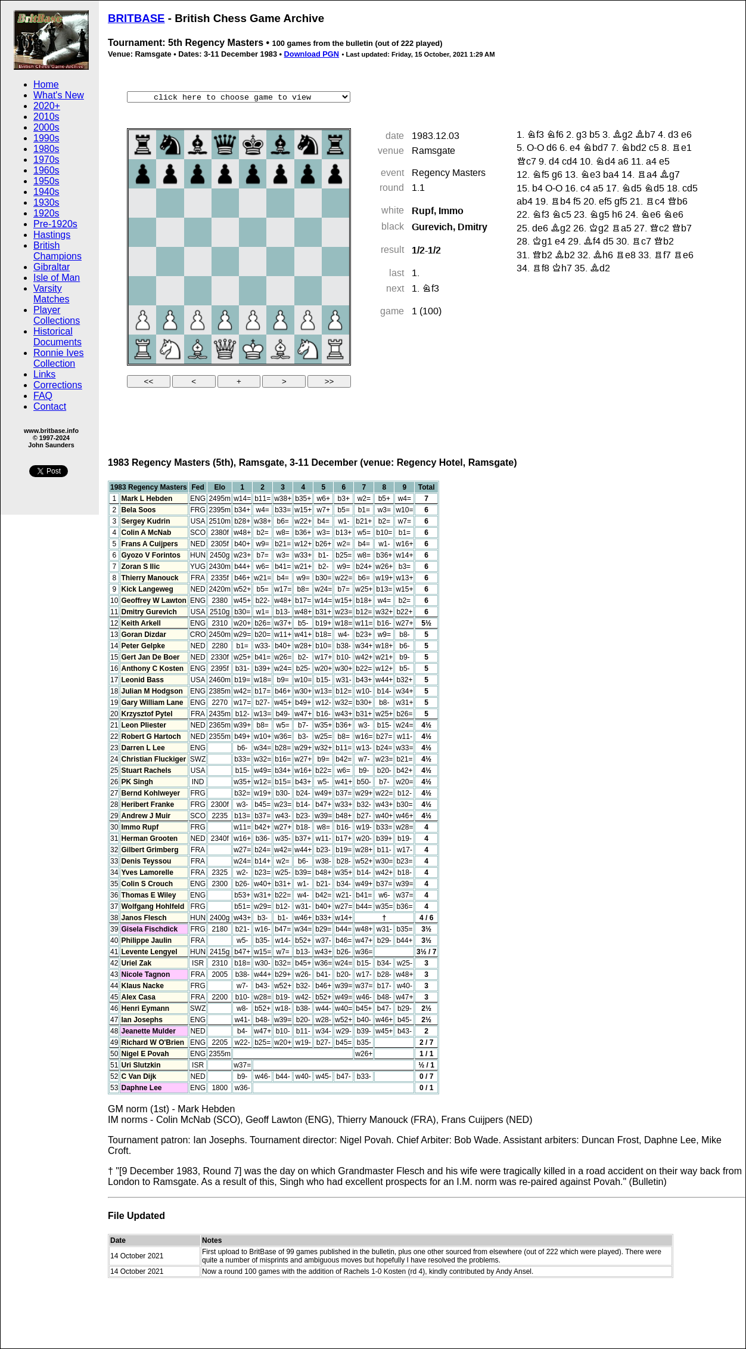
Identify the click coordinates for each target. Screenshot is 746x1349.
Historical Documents (57, 336)
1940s (46, 192)
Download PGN (311, 53)
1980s (46, 149)
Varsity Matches (51, 293)
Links (44, 374)
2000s (46, 127)
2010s (46, 117)
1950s (46, 181)
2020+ (46, 106)
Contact (49, 406)
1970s (46, 159)
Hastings (51, 235)
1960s (46, 170)
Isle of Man (56, 278)
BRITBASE (136, 18)
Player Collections (56, 315)
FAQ (42, 396)
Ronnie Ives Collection (58, 358)
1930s (46, 202)
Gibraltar (51, 267)
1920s (46, 213)
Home (46, 84)
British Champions (57, 250)
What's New (58, 95)
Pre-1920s (55, 224)
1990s (46, 138)
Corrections (57, 385)
